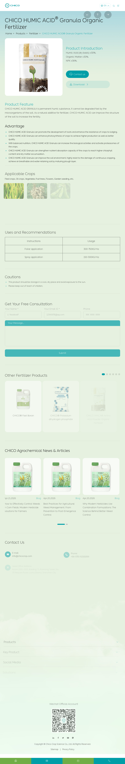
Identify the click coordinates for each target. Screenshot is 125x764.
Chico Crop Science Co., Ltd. (59, 744)
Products (20, 33)
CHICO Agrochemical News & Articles (37, 450)
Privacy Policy (68, 749)
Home (8, 33)
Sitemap (54, 749)
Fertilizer (33, 33)
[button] (103, 374)
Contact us (77, 74)
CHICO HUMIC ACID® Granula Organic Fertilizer (67, 33)
